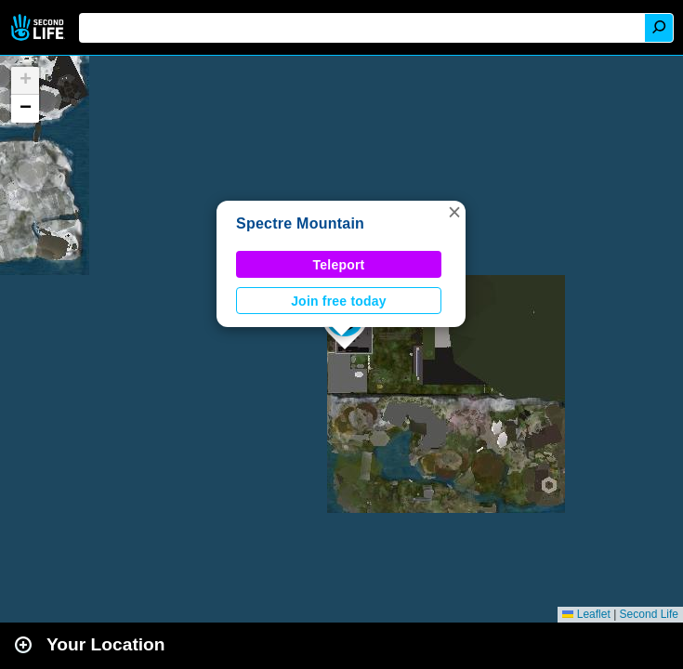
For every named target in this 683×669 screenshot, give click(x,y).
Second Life (39, 27)
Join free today (339, 301)
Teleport (339, 264)
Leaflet (586, 614)
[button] (454, 212)
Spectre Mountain (300, 223)
